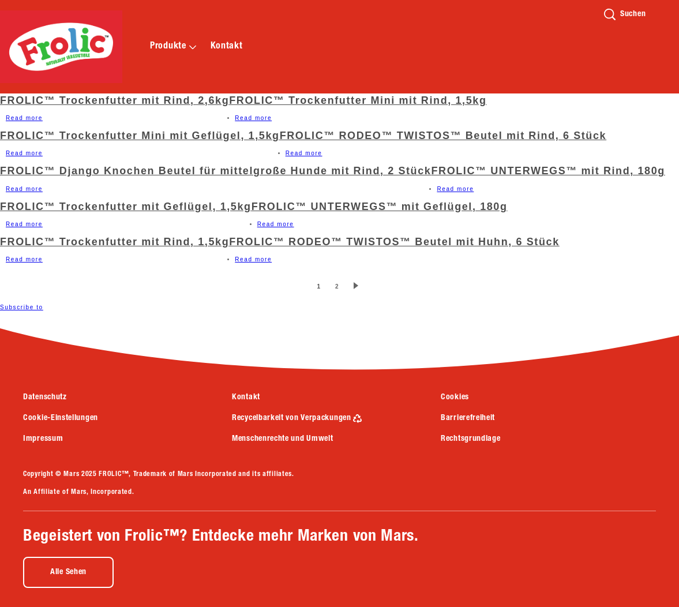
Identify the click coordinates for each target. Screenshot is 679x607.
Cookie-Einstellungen (60, 418)
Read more (24, 118)
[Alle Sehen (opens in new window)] (68, 572)
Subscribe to (21, 307)
